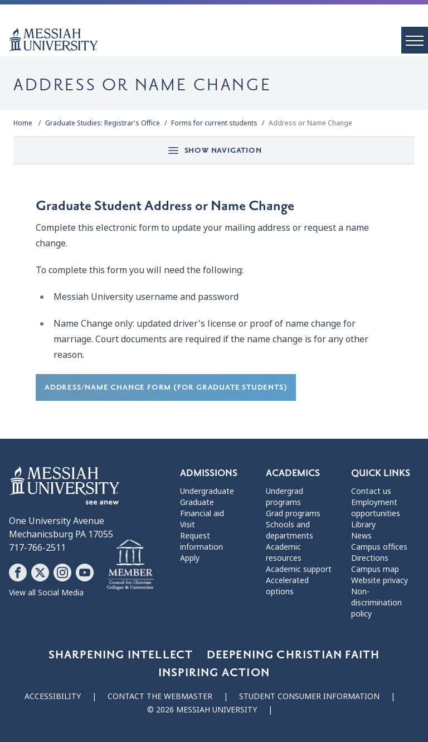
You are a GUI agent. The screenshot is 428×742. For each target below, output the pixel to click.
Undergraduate (207, 491)
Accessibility (53, 696)
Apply (190, 558)
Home (22, 123)
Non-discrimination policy (376, 602)
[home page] (218, 39)
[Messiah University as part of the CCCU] (130, 565)
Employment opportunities (375, 508)
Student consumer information (309, 696)
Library (363, 524)
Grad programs (293, 513)
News (361, 535)
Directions (369, 558)
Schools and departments (289, 530)
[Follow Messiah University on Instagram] (62, 572)
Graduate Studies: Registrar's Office (102, 123)
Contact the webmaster (160, 696)
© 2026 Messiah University (202, 709)
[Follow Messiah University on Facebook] (18, 572)
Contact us (371, 491)
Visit (187, 524)
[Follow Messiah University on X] (40, 572)
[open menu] (414, 40)
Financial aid (202, 513)
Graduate (197, 502)
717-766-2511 (37, 547)
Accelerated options (287, 586)
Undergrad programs (284, 497)
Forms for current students (214, 123)
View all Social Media (46, 592)
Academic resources (283, 552)
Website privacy (379, 580)
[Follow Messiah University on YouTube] (85, 572)
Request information (201, 541)
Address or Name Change (310, 123)
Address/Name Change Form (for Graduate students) (166, 387)
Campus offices (379, 546)
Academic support (299, 569)
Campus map (375, 569)
